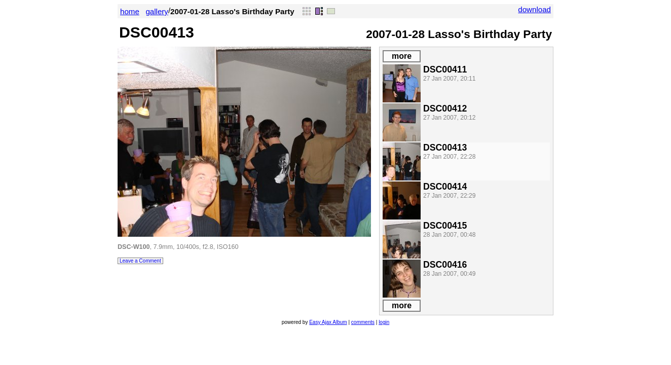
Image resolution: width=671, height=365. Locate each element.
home (129, 11)
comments (363, 322)
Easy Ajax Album (328, 322)
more (402, 56)
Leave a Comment (140, 261)
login (384, 322)
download (534, 9)
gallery (156, 11)
